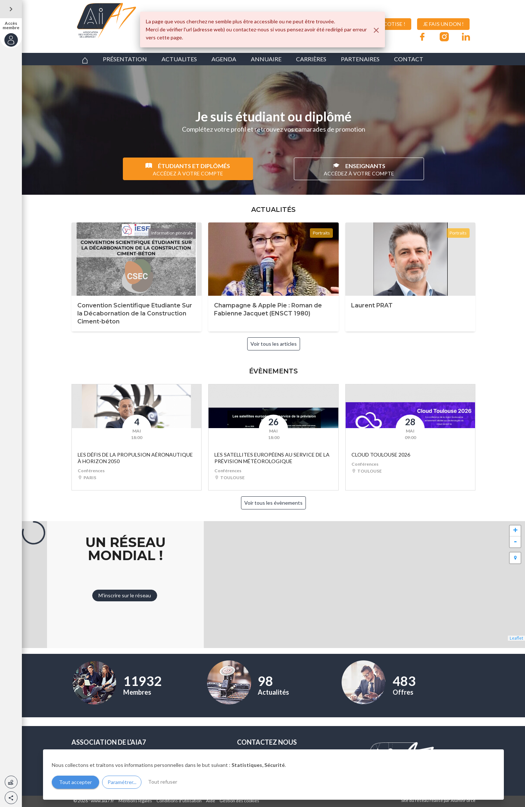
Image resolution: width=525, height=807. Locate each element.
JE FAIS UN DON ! (443, 24)
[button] (11, 797)
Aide (210, 800)
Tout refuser (162, 782)
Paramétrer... (122, 782)
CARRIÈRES (311, 58)
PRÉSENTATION (125, 58)
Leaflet (516, 638)
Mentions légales (135, 800)
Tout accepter (75, 782)
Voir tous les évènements (273, 503)
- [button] (515, 541)
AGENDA (223, 58)
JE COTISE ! (386, 24)
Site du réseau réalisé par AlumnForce (438, 800)
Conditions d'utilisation (179, 800)
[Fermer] (376, 30)
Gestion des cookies (239, 800)
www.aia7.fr (102, 800)
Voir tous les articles (273, 344)
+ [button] (515, 530)
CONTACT (408, 58)
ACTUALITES (179, 58)
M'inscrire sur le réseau (124, 595)
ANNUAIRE (266, 58)
